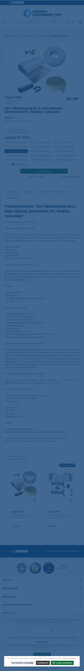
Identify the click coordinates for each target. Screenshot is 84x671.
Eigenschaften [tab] (28, 192)
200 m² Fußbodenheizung (66, 160)
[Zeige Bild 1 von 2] (23, 91)
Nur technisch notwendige (22, 663)
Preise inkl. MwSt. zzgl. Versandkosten (17, 121)
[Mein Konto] (73, 22)
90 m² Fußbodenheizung (64, 151)
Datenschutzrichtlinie (52, 637)
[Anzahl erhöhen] (17, 171)
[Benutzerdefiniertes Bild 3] (62, 568)
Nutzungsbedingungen (69, 637)
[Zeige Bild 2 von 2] (27, 91)
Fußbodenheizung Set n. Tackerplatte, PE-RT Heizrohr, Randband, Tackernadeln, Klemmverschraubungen (21, 516)
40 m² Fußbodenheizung (16, 147)
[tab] (12, 192)
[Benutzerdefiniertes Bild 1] (35, 568)
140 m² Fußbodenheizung (66, 155)
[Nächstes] (77, 69)
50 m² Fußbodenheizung (40, 147)
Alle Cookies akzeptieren (62, 663)
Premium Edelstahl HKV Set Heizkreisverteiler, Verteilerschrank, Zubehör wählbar (59, 516)
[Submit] (51, 631)
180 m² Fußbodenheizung (41, 160)
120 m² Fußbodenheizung (41, 155)
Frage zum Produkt (37, 176)
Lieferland (13, 2)
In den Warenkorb (44, 171)
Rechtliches (8, 597)
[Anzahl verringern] (7, 171)
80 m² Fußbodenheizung (40, 151)
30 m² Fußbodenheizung (64, 142)
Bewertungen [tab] (12, 198)
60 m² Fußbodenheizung (64, 147)
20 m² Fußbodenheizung (40, 142)
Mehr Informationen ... (70, 658)
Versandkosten (56, 667)
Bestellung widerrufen (42, 655)
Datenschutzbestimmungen (24, 645)
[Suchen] (54, 22)
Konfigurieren (42, 663)
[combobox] (32, 22)
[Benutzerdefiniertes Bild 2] (48, 568)
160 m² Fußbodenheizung (16, 160)
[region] (42, 69)
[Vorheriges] (6, 69)
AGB (62, 645)
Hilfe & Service (9, 588)
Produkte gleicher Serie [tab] (16, 456)
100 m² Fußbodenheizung (16, 155)
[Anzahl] (12, 171)
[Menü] (5, 22)
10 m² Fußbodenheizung (16, 142)
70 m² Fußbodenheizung (16, 151)
